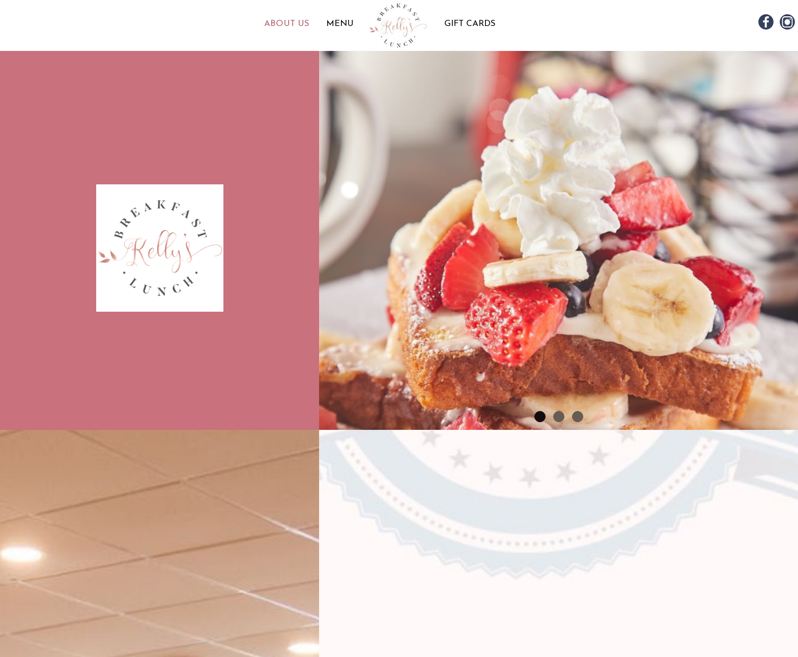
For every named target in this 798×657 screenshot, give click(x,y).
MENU (340, 23)
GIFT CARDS (470, 23)
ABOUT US (288, 23)
